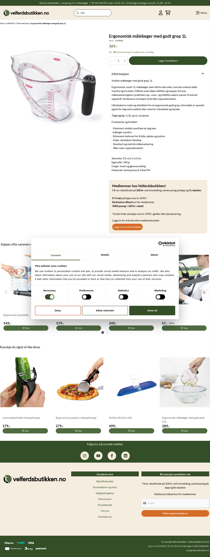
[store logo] (26, 12)
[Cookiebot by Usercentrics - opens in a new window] (161, 244)
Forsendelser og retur (105, 487)
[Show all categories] (201, 13)
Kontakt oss (105, 516)
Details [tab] (105, 254)
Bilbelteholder (170, 315)
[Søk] (93, 12)
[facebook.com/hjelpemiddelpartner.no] (112, 455)
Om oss (105, 510)
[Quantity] (118, 61)
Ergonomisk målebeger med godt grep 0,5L (183, 419)
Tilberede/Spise (23, 23)
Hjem (2, 23)
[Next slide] (204, 292)
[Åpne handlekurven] (168, 12)
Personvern (105, 498)
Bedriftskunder (105, 481)
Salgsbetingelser (105, 493)
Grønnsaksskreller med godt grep (21, 417)
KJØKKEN (10, 23)
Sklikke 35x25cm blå (120, 417)
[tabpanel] (26, 291)
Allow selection (105, 310)
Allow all (152, 310)
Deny (58, 310)
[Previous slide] (6, 292)
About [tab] (154, 254)
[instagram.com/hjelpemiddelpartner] (84, 455)
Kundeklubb (105, 504)
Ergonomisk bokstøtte (16, 315)
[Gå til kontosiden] (160, 12)
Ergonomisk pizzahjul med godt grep (76, 417)
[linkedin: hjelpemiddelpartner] (125, 455)
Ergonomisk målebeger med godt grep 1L (48, 23)
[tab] (102, 332)
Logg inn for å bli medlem (127, 226)
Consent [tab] (56, 255)
